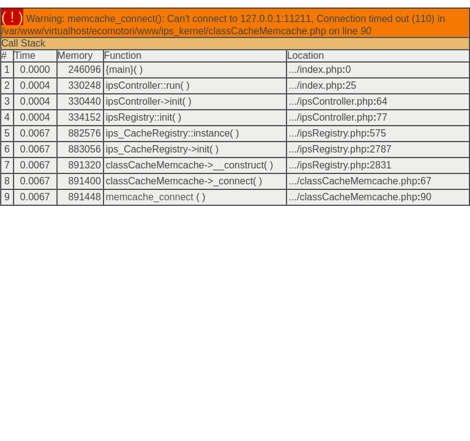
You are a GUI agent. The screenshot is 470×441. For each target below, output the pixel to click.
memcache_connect (149, 197)
